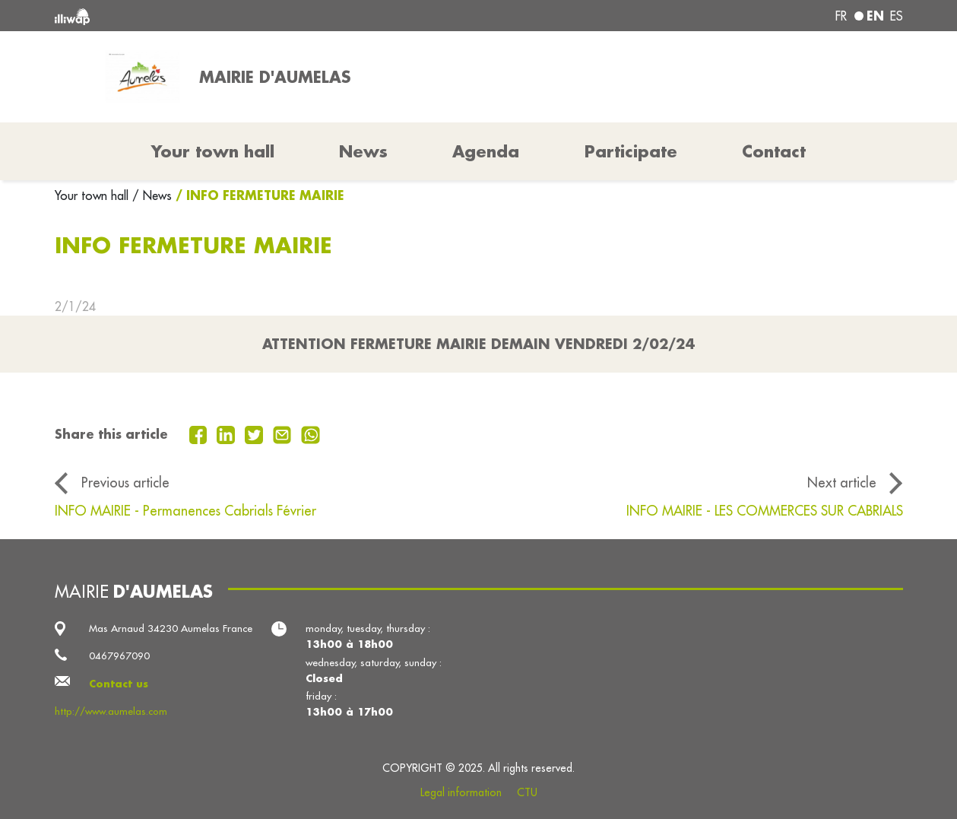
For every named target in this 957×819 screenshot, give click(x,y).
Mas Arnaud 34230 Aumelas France (170, 628)
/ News (152, 195)
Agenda (485, 151)
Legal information (461, 792)
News (363, 151)
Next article (841, 482)
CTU (527, 792)
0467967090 (119, 655)
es (896, 16)
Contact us (118, 683)
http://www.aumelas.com (111, 711)
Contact (774, 151)
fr (841, 16)
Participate (631, 151)
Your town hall (93, 195)
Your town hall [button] (212, 151)
